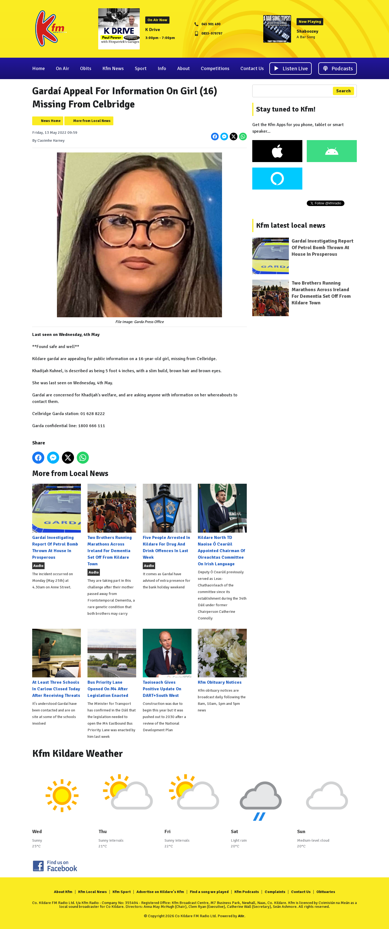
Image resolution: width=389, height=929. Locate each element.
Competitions (215, 68)
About (183, 68)
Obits (85, 68)
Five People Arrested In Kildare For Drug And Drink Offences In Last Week (167, 522)
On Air (62, 68)
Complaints (275, 891)
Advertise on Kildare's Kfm (160, 891)
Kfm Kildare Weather (77, 753)
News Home (51, 121)
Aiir (241, 916)
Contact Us (252, 68)
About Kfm (63, 891)
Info (162, 68)
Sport (141, 68)
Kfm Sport (122, 891)
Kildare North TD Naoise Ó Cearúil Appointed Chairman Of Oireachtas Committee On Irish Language (222, 525)
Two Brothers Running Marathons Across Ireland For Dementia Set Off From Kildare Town (111, 525)
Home (38, 68)
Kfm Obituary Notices (222, 657)
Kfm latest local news (290, 225)
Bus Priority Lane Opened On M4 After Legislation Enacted (111, 663)
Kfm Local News (92, 891)
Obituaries (325, 891)
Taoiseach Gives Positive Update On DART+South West (167, 663)
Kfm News (113, 68)
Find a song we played (209, 891)
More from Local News (92, 121)
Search (343, 91)
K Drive (152, 29)
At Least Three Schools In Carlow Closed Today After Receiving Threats (56, 663)
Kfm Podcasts (246, 891)
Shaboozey (307, 31)
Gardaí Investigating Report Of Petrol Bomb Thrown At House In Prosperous (56, 522)
